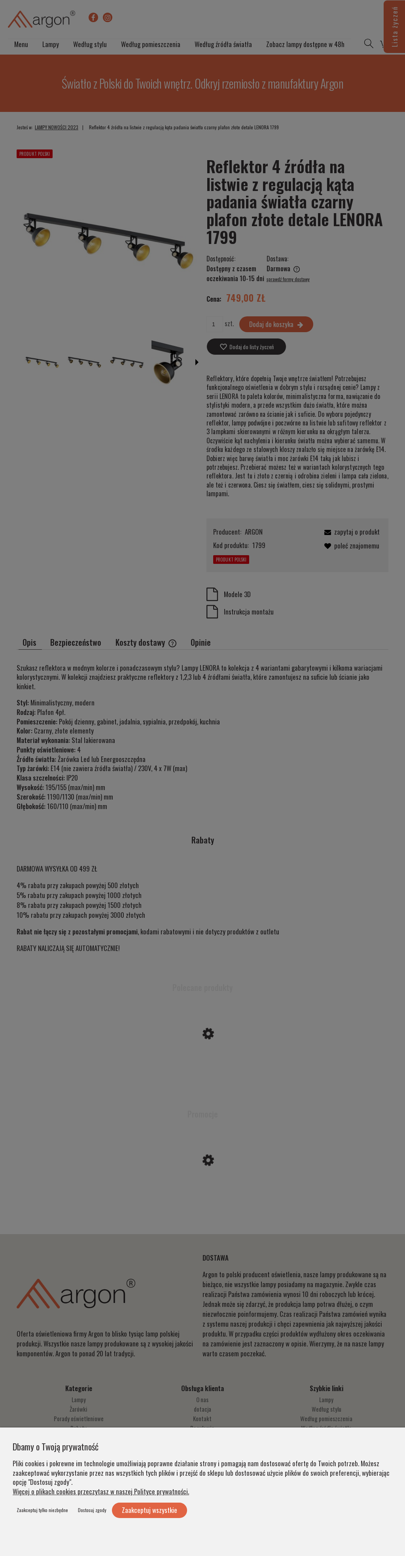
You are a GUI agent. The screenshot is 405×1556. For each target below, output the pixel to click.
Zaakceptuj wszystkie (149, 1510)
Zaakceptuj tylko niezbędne (42, 1510)
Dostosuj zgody (92, 1510)
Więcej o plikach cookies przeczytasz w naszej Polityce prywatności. (101, 1491)
